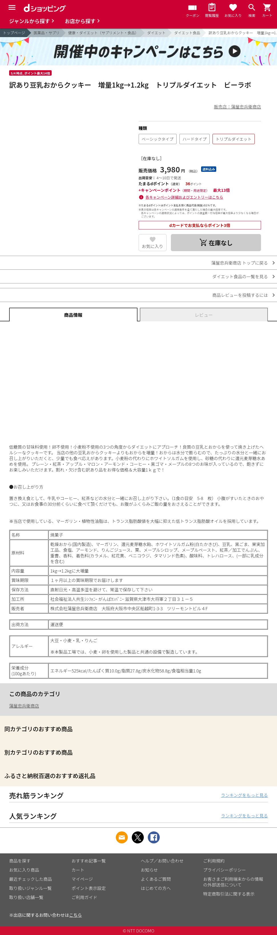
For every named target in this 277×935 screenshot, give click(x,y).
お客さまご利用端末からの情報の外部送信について (233, 882)
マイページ (82, 879)
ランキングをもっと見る (244, 795)
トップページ (14, 32)
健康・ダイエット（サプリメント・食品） (103, 32)
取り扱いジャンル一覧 (30, 888)
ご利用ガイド (84, 897)
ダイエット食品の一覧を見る (240, 276)
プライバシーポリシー (224, 870)
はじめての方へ (156, 888)
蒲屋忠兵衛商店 (24, 706)
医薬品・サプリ (47, 32)
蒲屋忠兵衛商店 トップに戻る (239, 263)
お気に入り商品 (24, 870)
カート (78, 870)
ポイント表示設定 (89, 888)
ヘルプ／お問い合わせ (162, 861)
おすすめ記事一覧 (89, 861)
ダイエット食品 (187, 32)
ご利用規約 (214, 861)
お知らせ (149, 870)
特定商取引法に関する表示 (228, 894)
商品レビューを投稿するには (240, 295)
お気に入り (152, 246)
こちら (75, 915)
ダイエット (156, 32)
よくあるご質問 (156, 879)
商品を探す (20, 861)
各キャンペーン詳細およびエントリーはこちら (184, 197)
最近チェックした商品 (30, 879)
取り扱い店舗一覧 (26, 897)
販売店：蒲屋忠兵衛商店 (237, 107)
